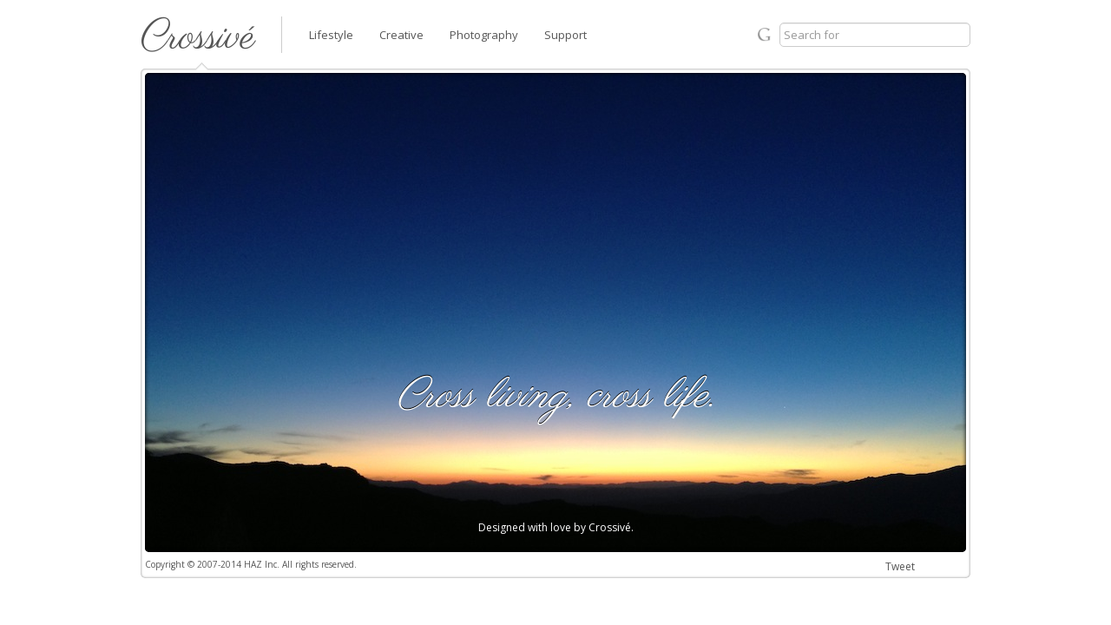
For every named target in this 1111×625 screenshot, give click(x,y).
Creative (401, 35)
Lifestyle (331, 35)
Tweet (900, 566)
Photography (484, 35)
